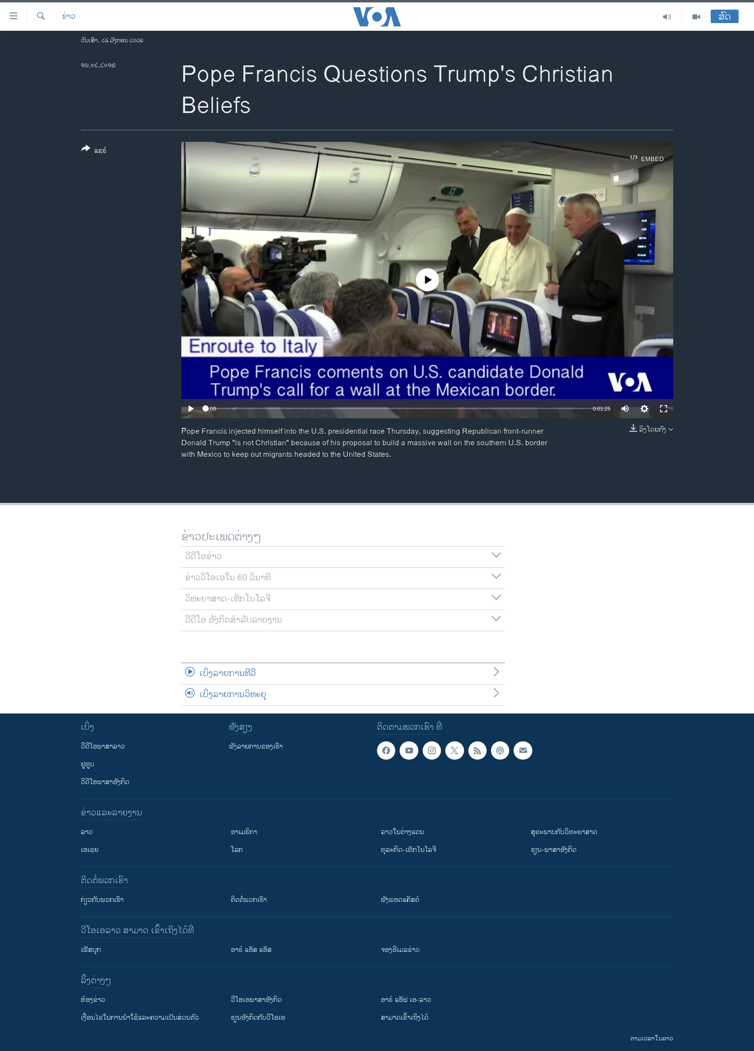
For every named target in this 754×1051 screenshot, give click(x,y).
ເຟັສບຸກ (91, 950)
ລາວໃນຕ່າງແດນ (402, 832)
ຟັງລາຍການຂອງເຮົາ (256, 746)
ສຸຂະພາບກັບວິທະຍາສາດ (564, 832)
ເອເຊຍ (90, 850)
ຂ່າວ (68, 17)
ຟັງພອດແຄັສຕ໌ (400, 900)
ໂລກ (237, 850)
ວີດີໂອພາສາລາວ (103, 746)
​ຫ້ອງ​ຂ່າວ (93, 1000)
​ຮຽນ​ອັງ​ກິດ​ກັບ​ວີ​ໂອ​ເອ (258, 1018)
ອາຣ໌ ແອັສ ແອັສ (251, 950)
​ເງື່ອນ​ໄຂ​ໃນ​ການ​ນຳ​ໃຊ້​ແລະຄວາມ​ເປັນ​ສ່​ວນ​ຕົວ (140, 1018)
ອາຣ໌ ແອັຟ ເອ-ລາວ (406, 1000)
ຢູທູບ (87, 764)
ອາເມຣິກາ (244, 832)
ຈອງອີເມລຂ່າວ (400, 950)
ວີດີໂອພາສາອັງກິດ (105, 782)
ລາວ (87, 832)
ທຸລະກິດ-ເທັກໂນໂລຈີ (408, 850)
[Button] (94, 151)
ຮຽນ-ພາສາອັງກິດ (554, 850)
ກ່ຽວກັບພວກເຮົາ (102, 900)
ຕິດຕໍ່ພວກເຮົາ (249, 900)
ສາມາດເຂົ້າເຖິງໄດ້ (404, 1018)
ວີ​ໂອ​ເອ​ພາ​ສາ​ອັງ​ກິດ (256, 1000)
